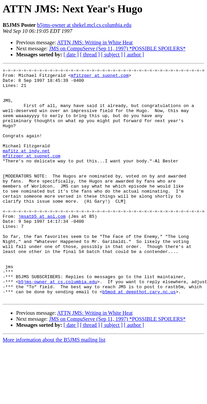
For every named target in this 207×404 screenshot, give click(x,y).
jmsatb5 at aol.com (42, 246)
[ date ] (71, 54)
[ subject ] (112, 54)
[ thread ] (90, 54)
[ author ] (134, 54)
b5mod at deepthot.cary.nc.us (138, 337)
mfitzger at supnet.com (100, 77)
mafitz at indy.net (26, 168)
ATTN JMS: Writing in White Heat (95, 42)
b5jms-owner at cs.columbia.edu (57, 325)
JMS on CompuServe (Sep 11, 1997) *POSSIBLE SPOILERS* (117, 48)
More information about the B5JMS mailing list (54, 386)
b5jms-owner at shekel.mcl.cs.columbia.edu (84, 25)
